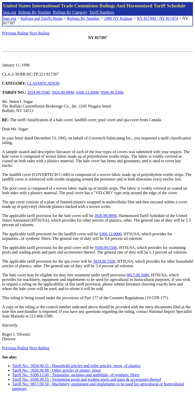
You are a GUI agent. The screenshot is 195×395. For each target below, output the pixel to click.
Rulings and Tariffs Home (42, 18)
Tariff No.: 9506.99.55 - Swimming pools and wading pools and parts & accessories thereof (86, 379)
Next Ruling (39, 33)
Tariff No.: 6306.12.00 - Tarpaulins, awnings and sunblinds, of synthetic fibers (76, 375)
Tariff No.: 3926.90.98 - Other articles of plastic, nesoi (56, 370)
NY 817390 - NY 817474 (157, 18)
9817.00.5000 (138, 275)
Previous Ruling (15, 33)
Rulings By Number (34, 12)
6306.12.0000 (87, 92)
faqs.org (9, 12)
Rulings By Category (70, 12)
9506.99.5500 (112, 92)
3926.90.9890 (63, 92)
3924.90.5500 (38, 92)
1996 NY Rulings (118, 18)
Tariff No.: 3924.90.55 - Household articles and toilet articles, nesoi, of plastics (76, 366)
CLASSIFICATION (43, 83)
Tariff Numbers (101, 12)
